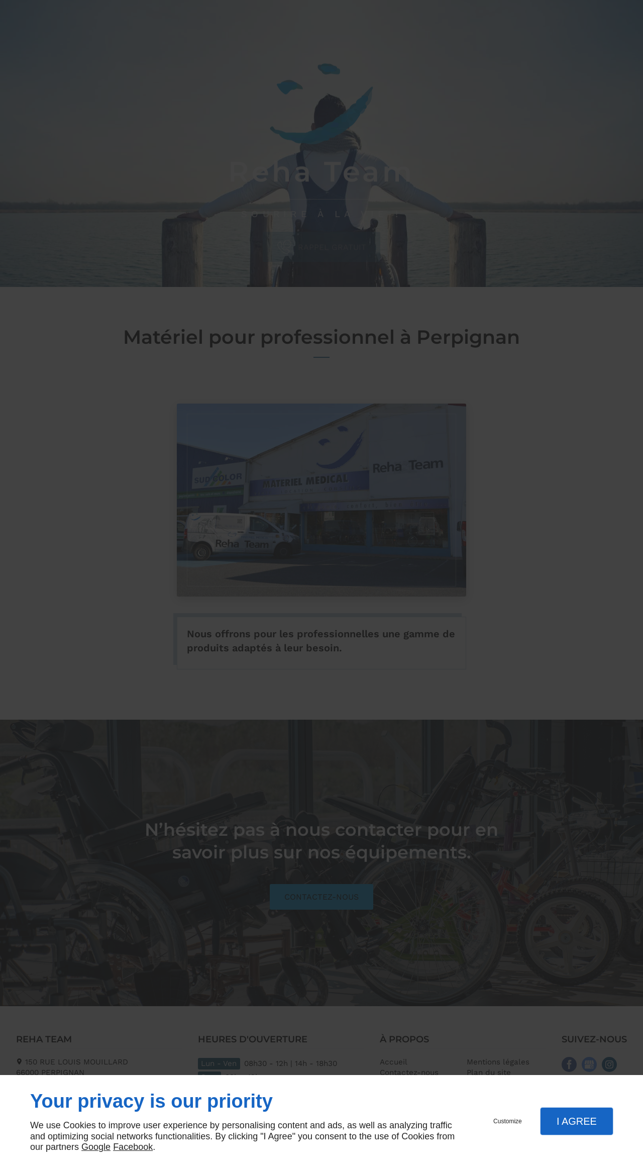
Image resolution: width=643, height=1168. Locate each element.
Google (96, 1147)
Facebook (133, 1147)
